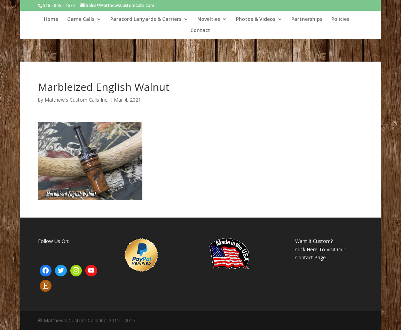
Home (51, 19)
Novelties (208, 19)
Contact (200, 30)
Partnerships (306, 19)
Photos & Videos (255, 19)
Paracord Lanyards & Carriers (145, 19)
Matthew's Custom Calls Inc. (76, 99)
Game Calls (80, 19)
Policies (340, 19)
